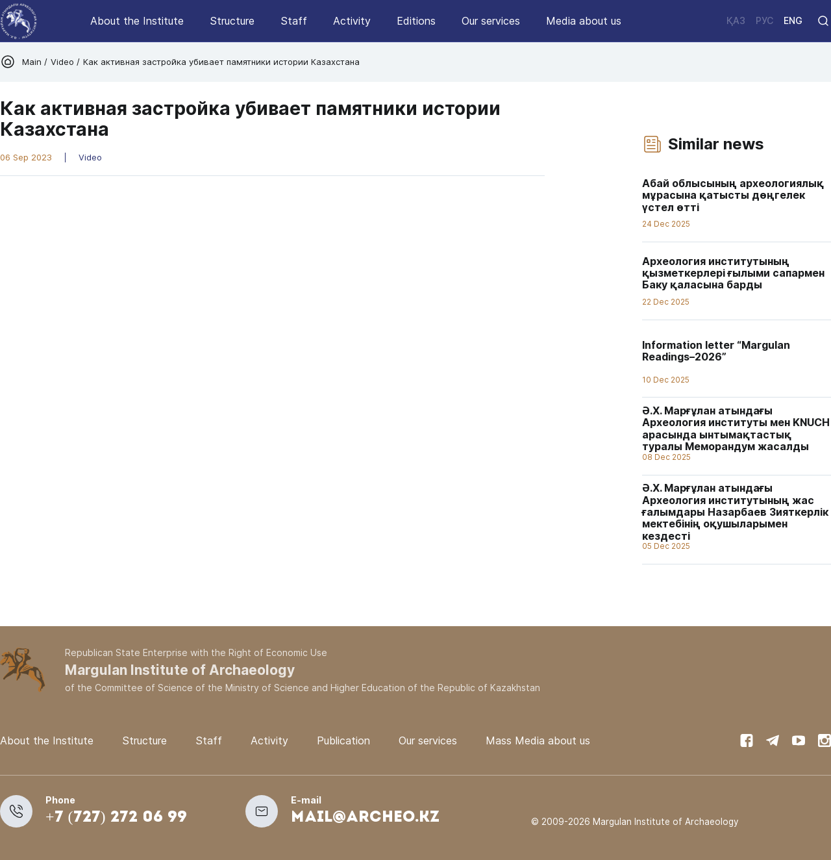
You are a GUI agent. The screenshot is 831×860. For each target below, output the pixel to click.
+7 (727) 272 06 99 (116, 818)
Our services (491, 21)
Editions (416, 21)
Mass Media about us (538, 740)
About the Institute (137, 21)
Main (33, 62)
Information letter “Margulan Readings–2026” (716, 350)
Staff (293, 21)
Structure (232, 21)
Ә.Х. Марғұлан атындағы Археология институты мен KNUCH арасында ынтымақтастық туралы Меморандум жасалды (736, 428)
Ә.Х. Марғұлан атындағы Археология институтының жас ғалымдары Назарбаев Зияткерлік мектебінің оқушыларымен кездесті (735, 512)
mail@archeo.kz (365, 818)
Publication (343, 740)
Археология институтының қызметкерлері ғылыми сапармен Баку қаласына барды (733, 273)
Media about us (583, 21)
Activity (352, 21)
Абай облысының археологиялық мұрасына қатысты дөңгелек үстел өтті (733, 195)
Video (62, 62)
